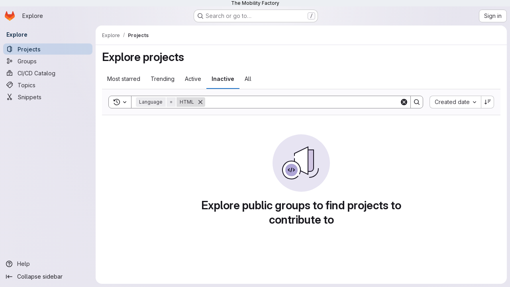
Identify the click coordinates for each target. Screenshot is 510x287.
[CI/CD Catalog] (47, 73)
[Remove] (200, 102)
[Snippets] (47, 96)
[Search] (302, 102)
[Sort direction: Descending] (487, 102)
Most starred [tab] (123, 78)
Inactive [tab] (223, 78)
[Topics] (47, 84)
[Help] (47, 263)
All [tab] (248, 78)
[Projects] (47, 49)
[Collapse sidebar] (47, 276)
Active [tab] (193, 78)
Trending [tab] (163, 78)
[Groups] (47, 61)
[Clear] (404, 102)
